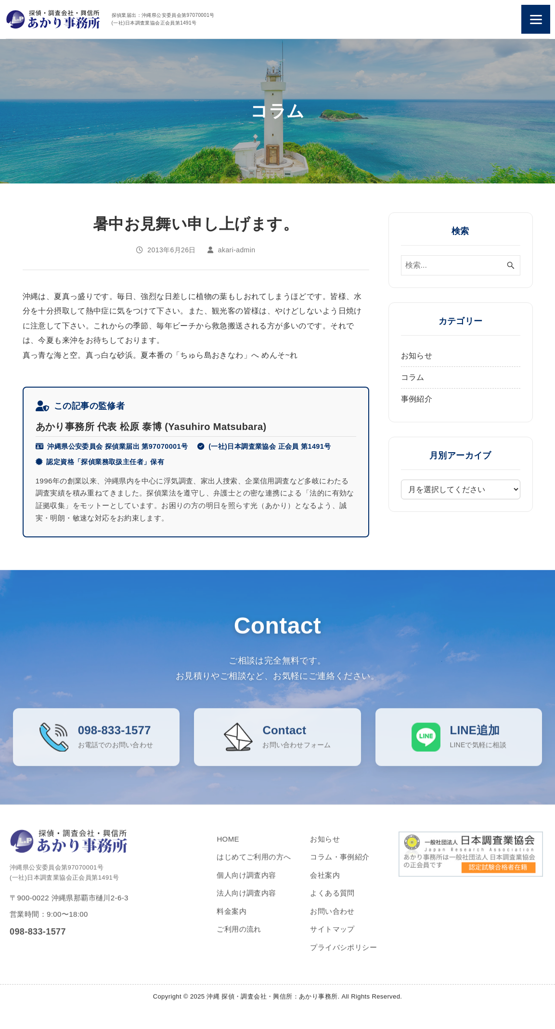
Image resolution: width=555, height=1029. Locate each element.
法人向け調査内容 (246, 902)
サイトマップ (332, 938)
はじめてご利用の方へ (254, 865)
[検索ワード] (460, 265)
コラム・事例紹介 (339, 865)
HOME (228, 847)
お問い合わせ (332, 919)
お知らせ (417, 356)
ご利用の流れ (239, 938)
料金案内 (231, 919)
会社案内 (325, 883)
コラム (413, 377)
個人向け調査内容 (246, 883)
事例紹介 (417, 399)
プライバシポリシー (343, 955)
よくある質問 (332, 902)
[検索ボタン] (510, 265)
